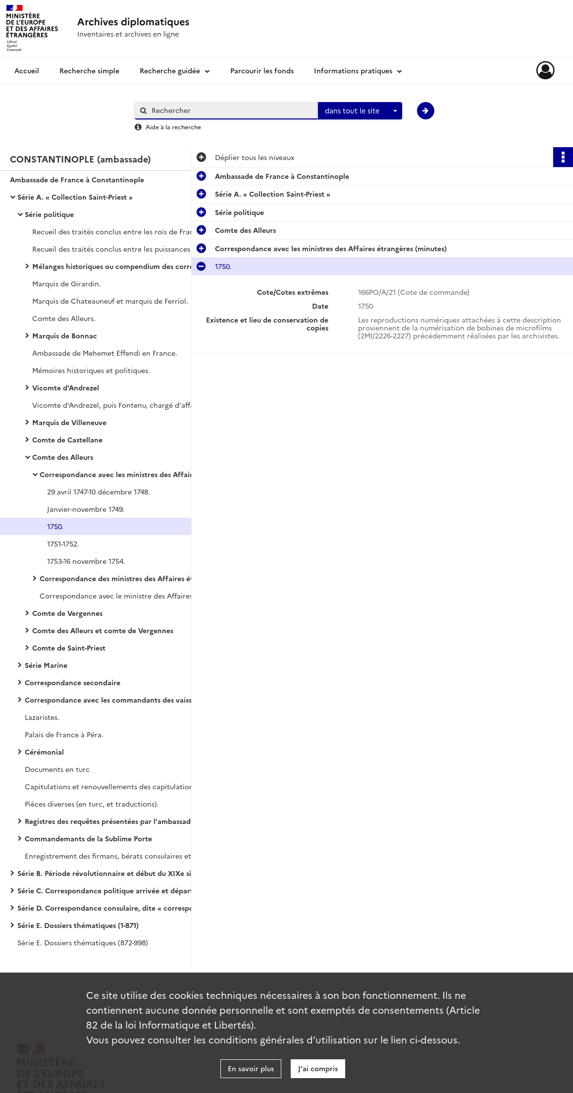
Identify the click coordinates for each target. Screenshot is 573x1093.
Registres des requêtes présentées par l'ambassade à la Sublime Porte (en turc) (124, 821)
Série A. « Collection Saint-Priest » (75, 197)
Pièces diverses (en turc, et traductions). (92, 804)
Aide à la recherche (173, 126)
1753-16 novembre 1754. (86, 561)
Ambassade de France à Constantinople (77, 179)
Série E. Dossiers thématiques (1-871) (78, 925)
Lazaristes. (42, 717)
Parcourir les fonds (262, 70)
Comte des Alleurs (62, 457)
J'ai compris (318, 1068)
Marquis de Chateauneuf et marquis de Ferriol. (110, 301)
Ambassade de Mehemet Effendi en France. (104, 353)
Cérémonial (44, 752)
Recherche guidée (170, 70)
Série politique (49, 214)
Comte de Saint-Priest (68, 648)
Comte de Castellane (67, 439)
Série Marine (46, 665)
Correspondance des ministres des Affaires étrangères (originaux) (139, 578)
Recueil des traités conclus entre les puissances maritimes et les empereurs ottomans (131, 249)
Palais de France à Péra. (64, 734)
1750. (55, 526)
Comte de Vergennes (67, 613)
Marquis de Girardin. (66, 283)
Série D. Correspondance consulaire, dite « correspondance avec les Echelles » (116, 908)
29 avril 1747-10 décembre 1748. (98, 491)
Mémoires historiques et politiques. (91, 370)
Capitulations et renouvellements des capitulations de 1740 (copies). (124, 786)
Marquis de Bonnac (64, 335)
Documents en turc (57, 769)
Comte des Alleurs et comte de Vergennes (102, 630)
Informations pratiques (353, 70)
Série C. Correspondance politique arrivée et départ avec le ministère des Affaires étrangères (116, 890)
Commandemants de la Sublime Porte (88, 838)
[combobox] (360, 111)
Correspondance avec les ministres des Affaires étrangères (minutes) (139, 474)
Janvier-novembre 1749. (85, 509)
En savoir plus (251, 1068)
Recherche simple (89, 70)
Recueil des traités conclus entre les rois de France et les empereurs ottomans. (131, 231)
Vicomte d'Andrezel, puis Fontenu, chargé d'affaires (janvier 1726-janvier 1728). (131, 405)
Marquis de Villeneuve (69, 422)
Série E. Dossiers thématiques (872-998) (82, 942)
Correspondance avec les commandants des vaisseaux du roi (124, 700)
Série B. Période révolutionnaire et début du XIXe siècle (111, 873)
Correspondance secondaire (72, 682)
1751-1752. (63, 543)
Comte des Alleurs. (64, 318)
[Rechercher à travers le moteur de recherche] (231, 110)
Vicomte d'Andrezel (65, 387)
